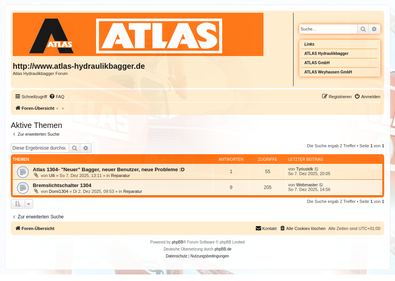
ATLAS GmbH (316, 63)
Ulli (52, 175)
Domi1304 (58, 191)
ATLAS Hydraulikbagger (326, 53)
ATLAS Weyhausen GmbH (328, 72)
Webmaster (307, 184)
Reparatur (120, 175)
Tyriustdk (304, 169)
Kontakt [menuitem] (266, 228)
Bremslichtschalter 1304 (62, 185)
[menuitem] (56, 96)
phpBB (177, 242)
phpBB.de (222, 249)
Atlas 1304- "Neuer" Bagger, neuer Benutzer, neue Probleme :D (109, 169)
